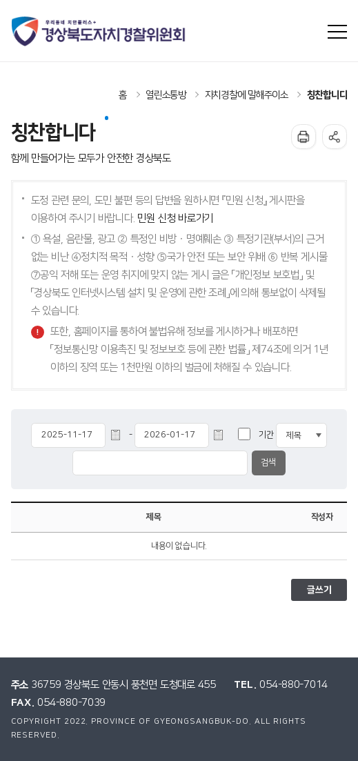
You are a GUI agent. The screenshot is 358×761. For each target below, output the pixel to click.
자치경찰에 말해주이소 (246, 95)
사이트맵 (338, 32)
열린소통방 (166, 95)
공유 (334, 136)
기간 (266, 435)
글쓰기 (319, 589)
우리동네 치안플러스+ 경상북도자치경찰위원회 (99, 31)
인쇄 (303, 136)
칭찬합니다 (327, 95)
